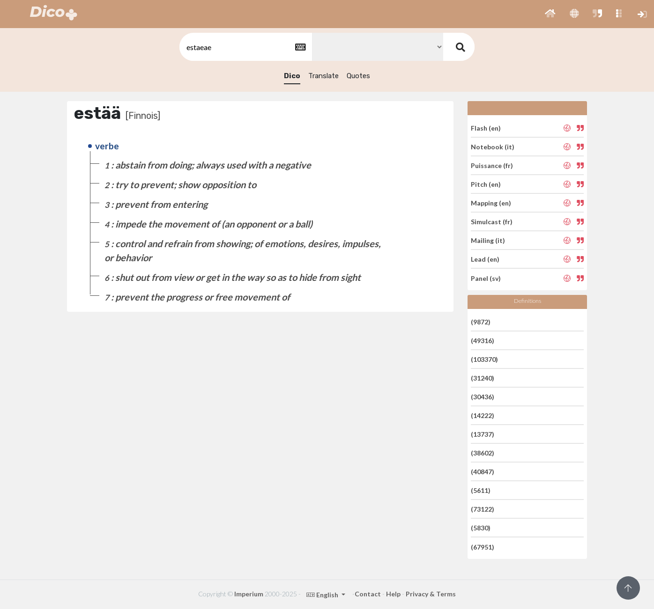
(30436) (482, 397)
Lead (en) (485, 259)
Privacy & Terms (431, 594)
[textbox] (245, 47)
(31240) (482, 378)
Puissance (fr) (492, 165)
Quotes (358, 76)
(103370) (484, 359)
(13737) (482, 434)
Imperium (248, 594)
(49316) (482, 341)
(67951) (482, 546)
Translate (323, 76)
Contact (368, 594)
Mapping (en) (491, 203)
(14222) (482, 415)
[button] (550, 14)
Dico (292, 76)
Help (393, 594)
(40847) (482, 472)
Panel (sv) (486, 278)
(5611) (480, 490)
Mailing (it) (488, 240)
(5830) (480, 528)
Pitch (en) (486, 184)
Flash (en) (486, 128)
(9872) (480, 321)
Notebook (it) (492, 147)
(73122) (482, 509)
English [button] (323, 595)
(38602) (482, 453)
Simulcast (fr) (492, 222)
